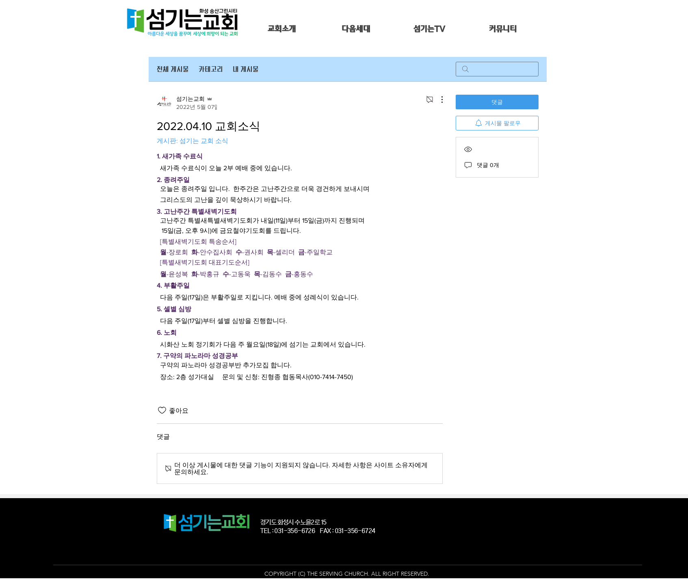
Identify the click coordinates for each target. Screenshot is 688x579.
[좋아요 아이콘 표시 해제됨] (162, 410)
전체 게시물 (173, 69)
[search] (497, 69)
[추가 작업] (438, 99)
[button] (282, 29)
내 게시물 (246, 69)
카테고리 (211, 69)
